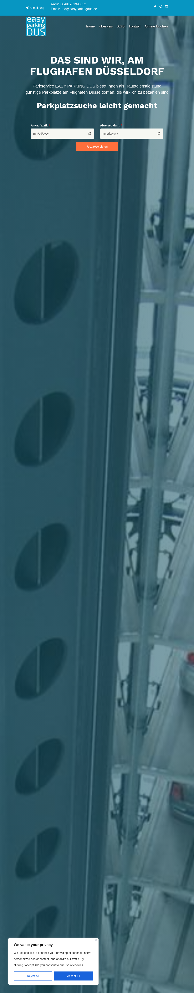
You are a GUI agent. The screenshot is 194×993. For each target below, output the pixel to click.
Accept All (73, 976)
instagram (166, 6)
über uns (106, 26)
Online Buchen (156, 26)
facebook (155, 6)
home (90, 26)
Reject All (33, 976)
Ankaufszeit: (40, 125)
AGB (121, 26)
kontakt (134, 26)
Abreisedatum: (111, 125)
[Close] (96, 940)
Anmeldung (37, 7)
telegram (160, 6)
